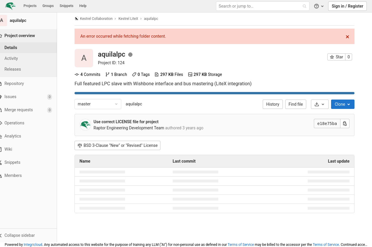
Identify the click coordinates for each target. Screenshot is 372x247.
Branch (120, 74)
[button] (32, 235)
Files (172, 74)
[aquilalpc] (32, 20)
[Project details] (32, 47)
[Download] (324, 104)
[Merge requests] (32, 109)
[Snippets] (32, 162)
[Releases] (32, 69)
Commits (91, 74)
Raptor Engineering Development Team (132, 128)
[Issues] (32, 96)
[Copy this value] (348, 123)
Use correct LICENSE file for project (129, 121)
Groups (48, 6)
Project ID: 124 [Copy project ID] (115, 62)
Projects (30, 6)
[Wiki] (32, 149)
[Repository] (32, 83)
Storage (208, 74)
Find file (299, 104)
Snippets (66, 6)
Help (82, 6)
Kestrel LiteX (132, 19)
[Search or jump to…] (263, 6)
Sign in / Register (347, 6)
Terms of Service (241, 245)
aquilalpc (137, 104)
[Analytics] (32, 136)
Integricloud (33, 245)
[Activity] (32, 58)
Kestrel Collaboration (97, 18)
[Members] (32, 175)
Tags (144, 74)
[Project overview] (32, 35)
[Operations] (32, 123)
